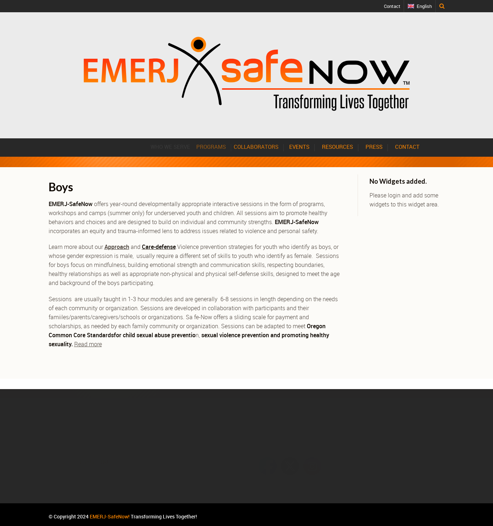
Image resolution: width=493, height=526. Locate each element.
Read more (88, 344)
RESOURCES (337, 146)
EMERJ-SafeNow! (110, 516)
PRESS (374, 146)
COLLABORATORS (262, 146)
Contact (392, 6)
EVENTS (302, 146)
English (424, 6)
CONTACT (407, 146)
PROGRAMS (217, 146)
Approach (116, 247)
